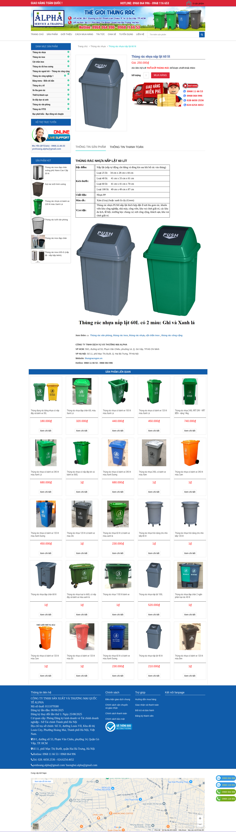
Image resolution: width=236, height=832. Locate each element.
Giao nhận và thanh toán (147, 705)
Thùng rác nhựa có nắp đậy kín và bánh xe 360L (81, 473)
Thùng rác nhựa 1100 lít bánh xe (116, 594)
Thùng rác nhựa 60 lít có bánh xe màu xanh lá (116, 534)
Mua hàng (160, 75)
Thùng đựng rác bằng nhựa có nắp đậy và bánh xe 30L (45, 411)
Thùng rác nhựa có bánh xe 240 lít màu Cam (189, 473)
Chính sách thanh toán (116, 713)
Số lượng (136, 75)
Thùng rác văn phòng (41, 104)
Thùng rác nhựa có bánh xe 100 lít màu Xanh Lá (117, 411)
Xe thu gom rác (39, 90)
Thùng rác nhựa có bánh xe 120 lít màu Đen (189, 657)
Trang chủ (37, 34)
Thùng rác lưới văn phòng (56, 219)
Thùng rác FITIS (39, 109)
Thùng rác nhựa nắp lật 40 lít (151, 656)
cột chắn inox (153, 335)
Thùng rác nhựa (39, 52)
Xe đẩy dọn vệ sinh (40, 100)
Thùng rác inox (39, 57)
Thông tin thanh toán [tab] (126, 147)
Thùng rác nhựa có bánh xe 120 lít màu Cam (45, 657)
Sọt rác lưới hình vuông (55, 184)
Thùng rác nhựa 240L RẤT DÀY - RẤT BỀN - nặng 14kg (190, 411)
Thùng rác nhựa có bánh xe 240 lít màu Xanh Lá (45, 473)
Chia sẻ (112, 34)
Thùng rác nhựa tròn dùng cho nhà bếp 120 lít (189, 534)
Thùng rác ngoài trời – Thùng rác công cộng (51, 71)
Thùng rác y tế (39, 85)
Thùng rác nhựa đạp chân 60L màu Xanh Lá (81, 411)
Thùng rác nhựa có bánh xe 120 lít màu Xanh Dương (45, 534)
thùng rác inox (120, 335)
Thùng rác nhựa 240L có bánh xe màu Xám (152, 473)
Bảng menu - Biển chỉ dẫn (43, 81)
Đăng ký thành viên (144, 716)
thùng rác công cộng (171, 335)
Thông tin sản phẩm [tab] (91, 146)
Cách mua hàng (84, 34)
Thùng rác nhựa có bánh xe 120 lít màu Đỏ (81, 657)
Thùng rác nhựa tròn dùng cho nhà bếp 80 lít (153, 534)
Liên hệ (140, 34)
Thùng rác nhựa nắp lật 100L (151, 594)
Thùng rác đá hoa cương (43, 66)
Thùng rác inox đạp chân (56, 238)
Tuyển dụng (126, 34)
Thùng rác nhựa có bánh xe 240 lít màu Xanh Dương (117, 473)
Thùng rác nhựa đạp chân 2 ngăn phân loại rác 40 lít (188, 595)
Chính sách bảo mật (115, 719)
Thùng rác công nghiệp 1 (43, 76)
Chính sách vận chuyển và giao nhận (116, 706)
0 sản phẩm (198, 3)
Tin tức (100, 34)
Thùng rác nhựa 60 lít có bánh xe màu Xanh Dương (116, 657)
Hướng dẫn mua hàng (145, 699)
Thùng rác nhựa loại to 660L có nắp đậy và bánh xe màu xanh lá (81, 595)
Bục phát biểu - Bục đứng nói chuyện (48, 114)
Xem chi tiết (45, 430)
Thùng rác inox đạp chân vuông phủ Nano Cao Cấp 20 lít (56, 170)
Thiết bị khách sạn (40, 95)
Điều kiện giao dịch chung (117, 699)
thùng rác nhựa (137, 335)
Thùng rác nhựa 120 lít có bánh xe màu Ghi (81, 534)
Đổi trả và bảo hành (144, 710)
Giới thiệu (66, 34)
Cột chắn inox (38, 62)
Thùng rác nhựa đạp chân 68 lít (44, 594)
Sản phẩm (52, 34)
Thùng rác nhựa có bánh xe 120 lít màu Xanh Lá (153, 411)
